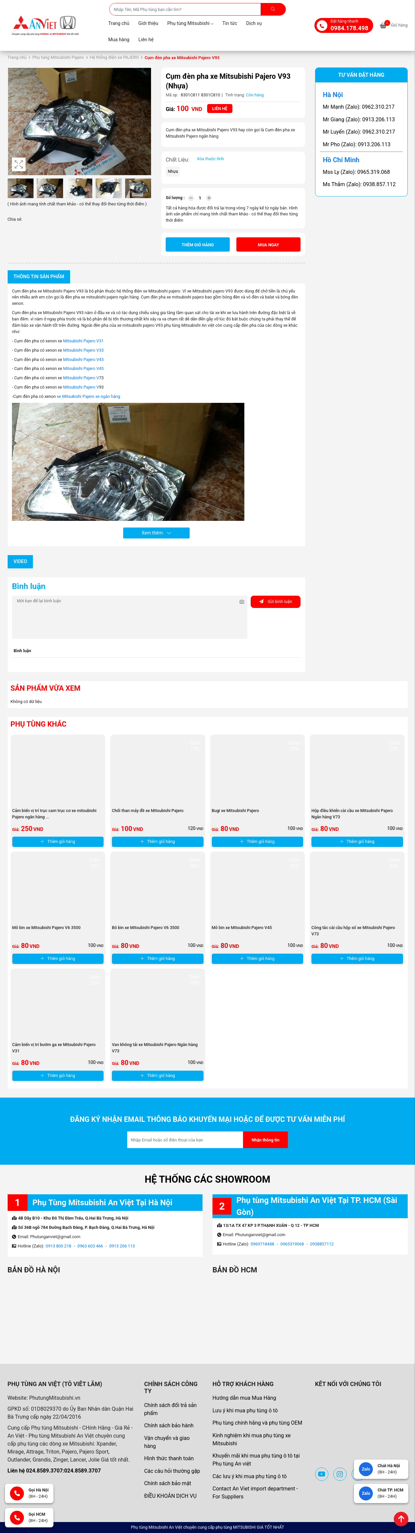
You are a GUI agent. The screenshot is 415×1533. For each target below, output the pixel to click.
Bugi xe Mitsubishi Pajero (235, 810)
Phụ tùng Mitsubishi (190, 23)
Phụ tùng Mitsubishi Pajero (58, 57)
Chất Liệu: (177, 160)
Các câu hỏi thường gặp (172, 1471)
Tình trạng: (235, 94)
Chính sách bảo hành (169, 1425)
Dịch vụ (254, 23)
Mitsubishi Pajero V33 (83, 350)
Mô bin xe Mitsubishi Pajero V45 (242, 927)
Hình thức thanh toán (169, 1458)
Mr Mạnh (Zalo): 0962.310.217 (358, 107)
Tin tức (229, 23)
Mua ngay (268, 244)
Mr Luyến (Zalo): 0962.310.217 (359, 132)
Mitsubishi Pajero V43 (83, 359)
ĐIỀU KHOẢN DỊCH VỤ (170, 1496)
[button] (145, 122)
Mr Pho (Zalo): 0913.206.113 (356, 144)
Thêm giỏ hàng (198, 244)
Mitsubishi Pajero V (80, 377)
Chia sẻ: (15, 219)
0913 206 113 (122, 1245)
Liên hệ (146, 40)
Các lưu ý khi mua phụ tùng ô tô (249, 1476)
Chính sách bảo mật (167, 1483)
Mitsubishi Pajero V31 (83, 340)
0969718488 (262, 1243)
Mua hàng (118, 40)
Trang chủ (118, 23)
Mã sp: (172, 94)
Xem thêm (156, 532)
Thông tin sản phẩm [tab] (39, 277)
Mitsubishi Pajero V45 (83, 368)
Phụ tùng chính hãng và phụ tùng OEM (257, 1423)
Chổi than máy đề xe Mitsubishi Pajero (148, 810)
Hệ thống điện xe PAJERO (114, 57)
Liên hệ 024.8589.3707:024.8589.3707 (54, 1471)
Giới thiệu (148, 23)
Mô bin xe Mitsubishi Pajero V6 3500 (46, 927)
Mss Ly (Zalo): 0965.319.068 (356, 172)
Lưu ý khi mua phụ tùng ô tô (245, 1410)
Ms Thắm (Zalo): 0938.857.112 (359, 184)
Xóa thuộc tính (210, 158)
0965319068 (292, 1243)
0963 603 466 (90, 1245)
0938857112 (322, 1243)
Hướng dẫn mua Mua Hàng (244, 1398)
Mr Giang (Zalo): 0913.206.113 (359, 119)
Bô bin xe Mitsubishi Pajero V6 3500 (145, 927)
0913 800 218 (58, 1245)
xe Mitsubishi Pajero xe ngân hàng (88, 396)
